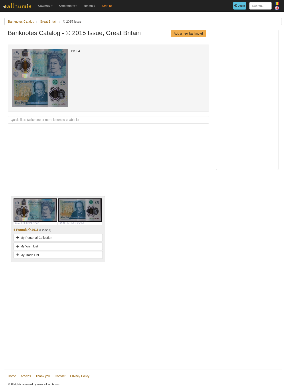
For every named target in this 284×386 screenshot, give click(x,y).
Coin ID (107, 5)
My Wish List (27, 246)
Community (68, 5)
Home (12, 376)
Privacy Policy (79, 376)
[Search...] (260, 6)
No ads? (89, 5)
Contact (60, 376)
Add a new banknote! (188, 33)
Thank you (43, 376)
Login (239, 5)
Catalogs (45, 5)
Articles (26, 376)
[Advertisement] (108, 165)
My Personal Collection (34, 237)
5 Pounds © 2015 (26, 229)
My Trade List (27, 255)
